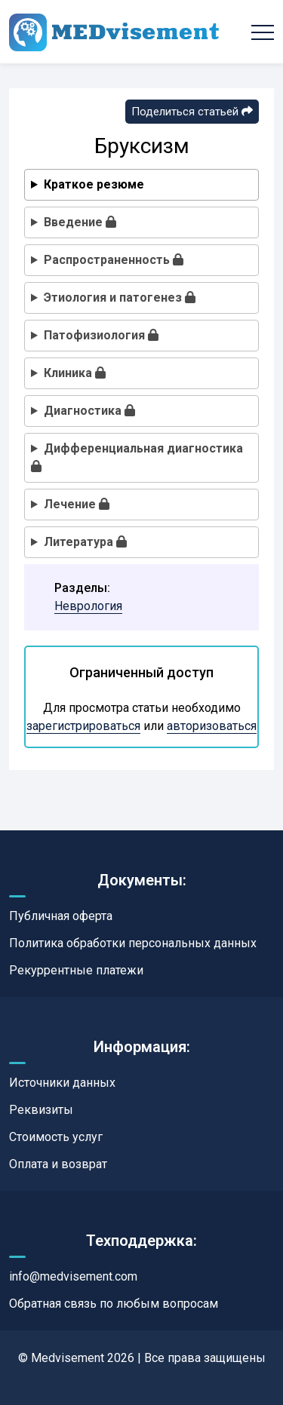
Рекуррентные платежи (76, 970)
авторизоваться (212, 726)
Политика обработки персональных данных (133, 943)
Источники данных (62, 1082)
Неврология (88, 606)
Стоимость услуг (56, 1137)
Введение (80, 222)
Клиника (75, 373)
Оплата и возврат (58, 1164)
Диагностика (89, 410)
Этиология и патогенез (119, 297)
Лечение (76, 504)
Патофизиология (101, 335)
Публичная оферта (60, 916)
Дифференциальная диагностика (137, 456)
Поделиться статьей (192, 111)
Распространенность (113, 260)
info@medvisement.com (73, 1276)
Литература (85, 542)
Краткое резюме (94, 184)
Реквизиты (41, 1110)
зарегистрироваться (83, 726)
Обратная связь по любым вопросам (113, 1303)
